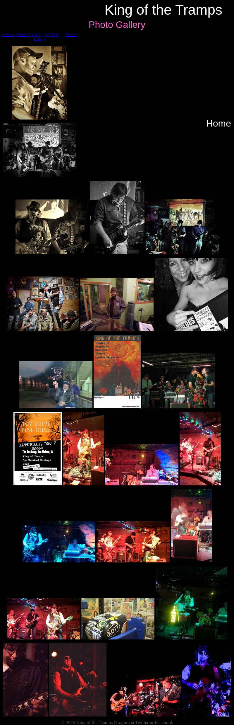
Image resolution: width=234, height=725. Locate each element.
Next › (71, 34)
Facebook (164, 722)
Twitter (142, 722)
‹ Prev (21, 34)
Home (218, 123)
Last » (39, 39)
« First (8, 34)
